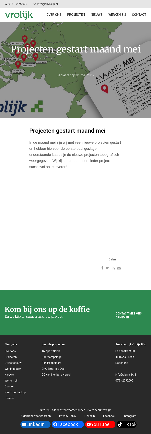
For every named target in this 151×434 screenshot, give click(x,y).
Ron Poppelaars (51, 362)
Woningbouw (13, 368)
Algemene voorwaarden (36, 415)
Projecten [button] (76, 15)
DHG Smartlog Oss (53, 368)
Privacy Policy (67, 415)
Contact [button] (139, 15)
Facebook (109, 415)
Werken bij (117, 15)
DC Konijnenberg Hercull (56, 374)
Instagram (130, 415)
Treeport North (51, 351)
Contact (10, 386)
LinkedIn (90, 415)
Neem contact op (15, 392)
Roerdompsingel (52, 357)
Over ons (53, 15)
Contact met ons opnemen (128, 315)
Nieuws (96, 15)
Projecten (11, 357)
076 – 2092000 (17, 4)
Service (9, 398)
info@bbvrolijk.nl (47, 4)
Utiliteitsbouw (13, 362)
